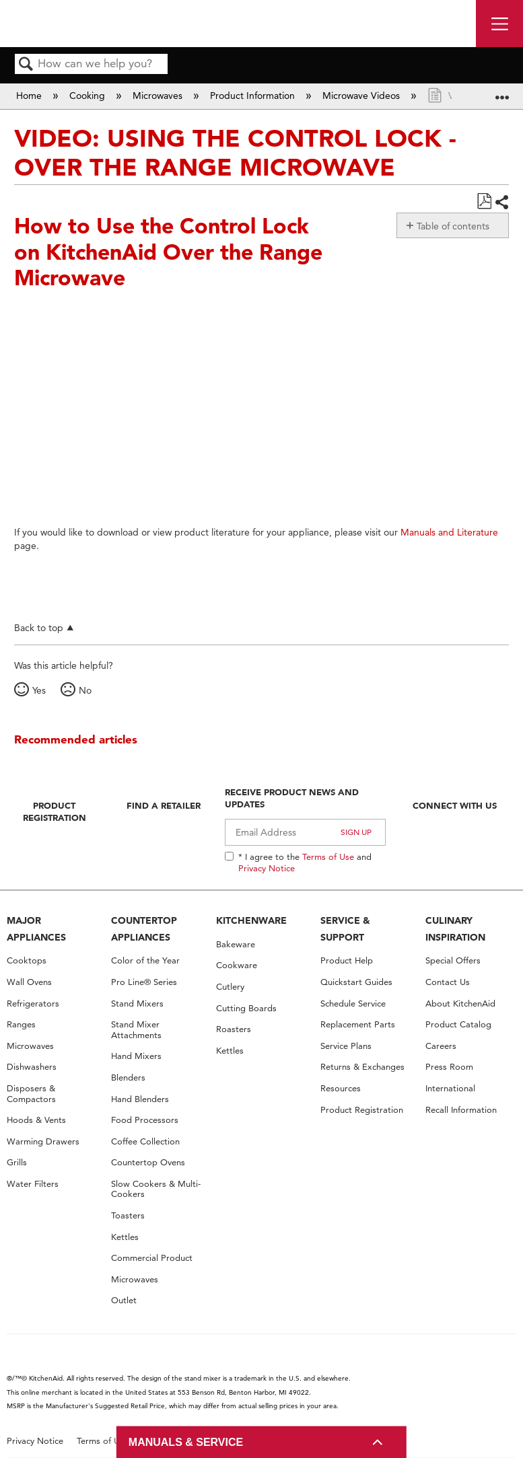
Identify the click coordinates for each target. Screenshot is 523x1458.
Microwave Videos (362, 95)
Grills (17, 1162)
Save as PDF (484, 201)
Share (501, 202)
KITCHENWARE (251, 920)
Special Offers (453, 960)
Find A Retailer (164, 805)
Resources (340, 1088)
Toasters (128, 1215)
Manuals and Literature (449, 532)
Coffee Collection (145, 1141)
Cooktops (26, 960)
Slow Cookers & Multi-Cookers (156, 1189)
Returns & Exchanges (362, 1067)
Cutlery (230, 987)
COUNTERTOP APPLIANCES (144, 928)
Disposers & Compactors (31, 1093)
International (450, 1088)
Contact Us (447, 982)
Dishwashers (32, 1067)
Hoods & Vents (36, 1120)
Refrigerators (33, 1003)
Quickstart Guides (356, 982)
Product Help (346, 960)
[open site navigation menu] (499, 23)
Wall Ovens (29, 982)
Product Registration (54, 811)
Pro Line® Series (144, 982)
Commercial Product (152, 1258)
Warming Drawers (43, 1141)
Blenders (128, 1077)
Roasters (233, 1029)
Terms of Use (328, 856)
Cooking (88, 95)
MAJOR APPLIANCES (36, 928)
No (85, 690)
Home (30, 95)
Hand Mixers (136, 1056)
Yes (39, 690)
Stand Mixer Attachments (136, 1029)
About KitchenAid (460, 1003)
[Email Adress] (305, 832)
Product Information (254, 95)
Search (26, 64)
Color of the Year (145, 960)
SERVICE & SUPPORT (345, 928)
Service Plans (346, 1046)
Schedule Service (353, 1003)
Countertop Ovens (148, 1162)
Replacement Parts (357, 1024)
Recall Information (461, 1110)
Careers (440, 1046)
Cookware (236, 965)
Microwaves (159, 95)
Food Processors (144, 1120)
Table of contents (453, 226)
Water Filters (33, 1184)
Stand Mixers (137, 1003)
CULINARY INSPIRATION (455, 928)
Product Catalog (458, 1024)
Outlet (124, 1300)
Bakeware (235, 944)
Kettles (125, 1237)
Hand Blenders (140, 1099)
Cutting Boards (246, 1008)
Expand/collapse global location (502, 91)
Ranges (21, 1024)
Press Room (449, 1067)
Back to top (38, 627)
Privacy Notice (266, 868)
